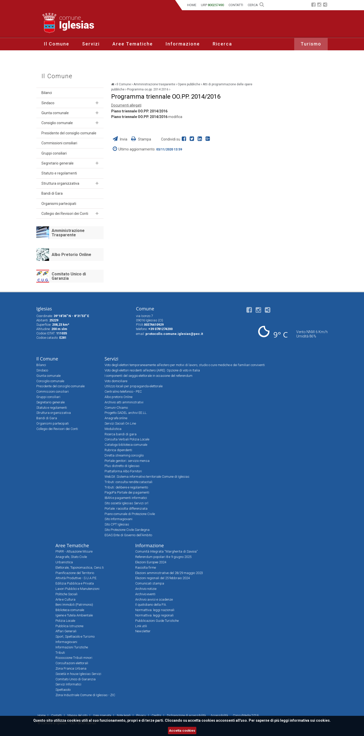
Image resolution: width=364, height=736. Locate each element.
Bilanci (46, 93)
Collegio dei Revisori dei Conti (64, 214)
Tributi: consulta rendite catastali (128, 482)
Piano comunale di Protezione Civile (130, 514)
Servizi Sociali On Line (120, 423)
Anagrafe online (116, 418)
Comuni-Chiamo (116, 408)
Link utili (141, 626)
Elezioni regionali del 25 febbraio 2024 (162, 578)
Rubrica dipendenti (118, 450)
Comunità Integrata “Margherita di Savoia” (166, 551)
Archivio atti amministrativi (124, 402)
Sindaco (47, 103)
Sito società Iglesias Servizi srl (126, 503)
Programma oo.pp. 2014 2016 (147, 89)
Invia (120, 139)
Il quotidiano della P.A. (151, 604)
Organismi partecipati (58, 204)
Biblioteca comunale (69, 610)
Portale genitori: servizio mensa (127, 461)
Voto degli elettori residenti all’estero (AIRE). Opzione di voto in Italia (152, 370)
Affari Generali (65, 631)
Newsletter (143, 631)
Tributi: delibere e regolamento (126, 487)
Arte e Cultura (65, 599)
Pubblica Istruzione (69, 626)
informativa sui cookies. (310, 720)
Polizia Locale (65, 621)
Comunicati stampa (149, 583)
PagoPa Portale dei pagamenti (127, 492)
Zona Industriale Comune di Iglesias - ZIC (85, 695)
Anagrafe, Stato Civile (71, 557)
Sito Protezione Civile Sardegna (127, 530)
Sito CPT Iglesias (117, 524)
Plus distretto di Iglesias (122, 466)
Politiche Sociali (66, 594)
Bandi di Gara (52, 193)
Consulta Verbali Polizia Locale (127, 439)
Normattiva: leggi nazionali (154, 610)
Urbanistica (64, 562)
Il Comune (56, 43)
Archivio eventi (145, 594)
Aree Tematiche (132, 43)
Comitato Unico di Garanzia (69, 276)
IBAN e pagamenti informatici (126, 498)
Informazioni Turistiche (71, 647)
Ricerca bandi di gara (120, 434)
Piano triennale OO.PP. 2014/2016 (139, 111)
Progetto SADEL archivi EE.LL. (126, 413)
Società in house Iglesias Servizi (78, 674)
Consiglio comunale (57, 123)
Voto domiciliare (116, 381)
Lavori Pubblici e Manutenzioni (77, 589)
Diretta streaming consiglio (124, 455)
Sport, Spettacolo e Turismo (75, 636)
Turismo (311, 43)
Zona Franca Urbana (70, 668)
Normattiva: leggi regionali (154, 615)
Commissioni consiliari (59, 143)
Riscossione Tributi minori (73, 658)
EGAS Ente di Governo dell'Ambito (128, 535)
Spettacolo (63, 690)
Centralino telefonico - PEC (123, 391)
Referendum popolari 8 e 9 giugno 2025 (163, 557)
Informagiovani (66, 642)
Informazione (183, 43)
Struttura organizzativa (60, 183)
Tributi (60, 653)
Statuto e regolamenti (59, 173)
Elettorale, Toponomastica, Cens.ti (79, 567)
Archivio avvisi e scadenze (154, 599)
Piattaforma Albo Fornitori (123, 471)
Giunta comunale (55, 113)
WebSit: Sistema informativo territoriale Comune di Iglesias (147, 476)
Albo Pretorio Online (71, 254)
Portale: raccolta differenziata (126, 508)
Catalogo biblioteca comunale (126, 445)
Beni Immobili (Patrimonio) (74, 604)
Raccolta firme (145, 567)
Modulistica (113, 429)
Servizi (91, 43)
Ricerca (222, 43)
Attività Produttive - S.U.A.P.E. (76, 578)
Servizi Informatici (68, 684)
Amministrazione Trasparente (68, 233)
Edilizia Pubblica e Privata (74, 583)
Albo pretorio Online (118, 397)
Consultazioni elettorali (71, 663)
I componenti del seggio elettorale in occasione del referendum (148, 376)
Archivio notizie (145, 589)
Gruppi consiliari (54, 153)
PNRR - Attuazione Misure (74, 551)
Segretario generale (57, 163)
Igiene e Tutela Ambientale (74, 615)
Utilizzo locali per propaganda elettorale (134, 386)
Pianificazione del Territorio (74, 573)
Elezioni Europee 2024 (150, 562)
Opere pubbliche (189, 84)
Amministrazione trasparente (154, 84)
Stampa (141, 139)
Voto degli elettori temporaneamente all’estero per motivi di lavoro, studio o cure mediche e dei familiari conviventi (185, 365)
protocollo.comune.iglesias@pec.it (174, 334)
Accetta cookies (182, 730)
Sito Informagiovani (118, 519)
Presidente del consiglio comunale (68, 133)
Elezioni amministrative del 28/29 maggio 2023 (169, 573)
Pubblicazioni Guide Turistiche (157, 621)
